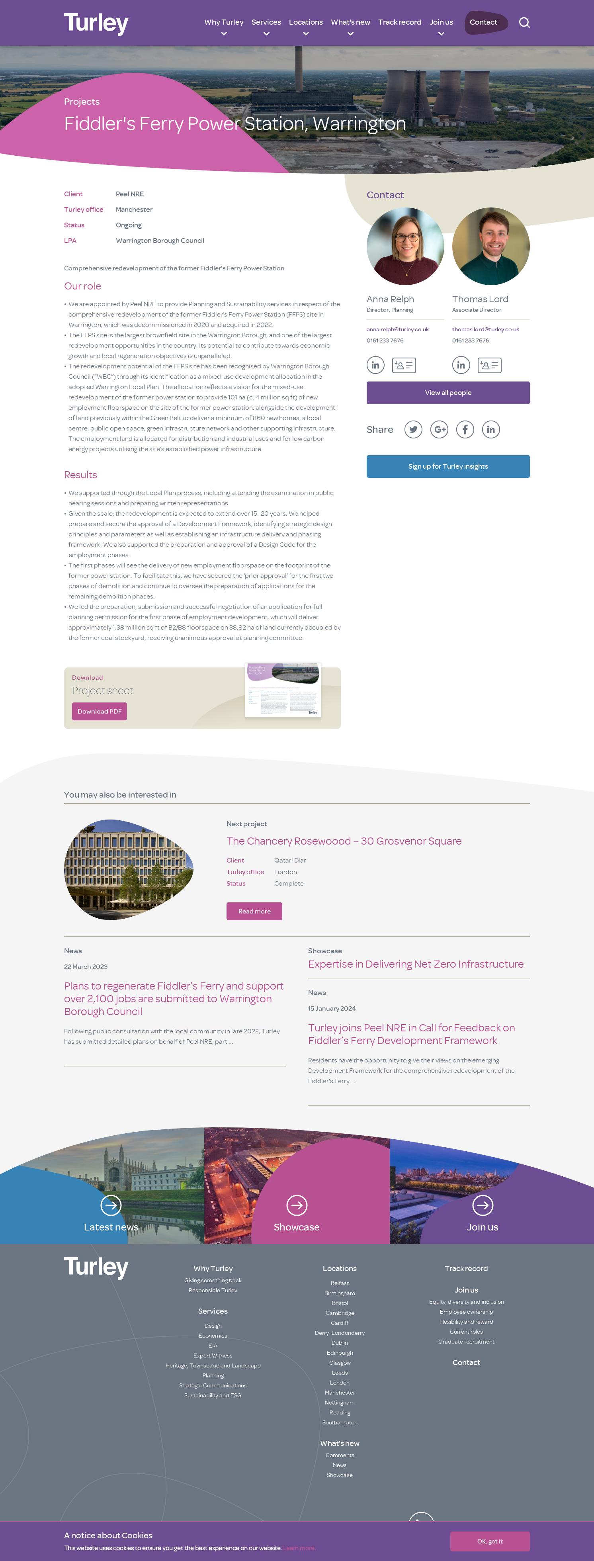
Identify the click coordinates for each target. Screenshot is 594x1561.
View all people (448, 389)
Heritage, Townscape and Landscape (213, 1365)
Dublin (340, 1343)
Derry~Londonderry (340, 1333)
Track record (400, 22)
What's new (350, 22)
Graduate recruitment (466, 1341)
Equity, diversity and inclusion (466, 1302)
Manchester (340, 1392)
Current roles (466, 1331)
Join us (441, 22)
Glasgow (340, 1363)
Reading (340, 1412)
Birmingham (339, 1293)
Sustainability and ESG (213, 1395)
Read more (254, 911)
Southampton (340, 1422)
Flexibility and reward (466, 1321)
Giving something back (213, 1280)
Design (213, 1325)
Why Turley (224, 22)
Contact (483, 22)
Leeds (340, 1372)
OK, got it (490, 1541)
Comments (340, 1455)
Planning (213, 1375)
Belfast (340, 1283)
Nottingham (340, 1402)
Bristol (340, 1303)
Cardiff (340, 1323)
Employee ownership (466, 1312)
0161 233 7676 (385, 340)
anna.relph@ (398, 329)
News (340, 1465)
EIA (213, 1345)
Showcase (340, 1475)
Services (266, 22)
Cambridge (340, 1313)
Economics (213, 1335)
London (340, 1382)
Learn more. (299, 1548)
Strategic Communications (213, 1385)
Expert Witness (213, 1355)
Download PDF (100, 711)
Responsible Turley (213, 1290)
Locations (306, 22)
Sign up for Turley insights (448, 463)
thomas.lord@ (485, 329)
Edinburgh (340, 1353)
